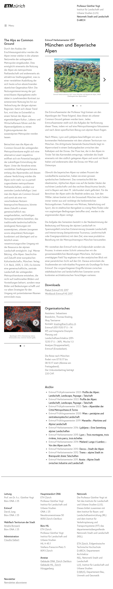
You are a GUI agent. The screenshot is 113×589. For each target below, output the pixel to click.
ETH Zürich (82, 543)
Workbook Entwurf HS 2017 (59, 293)
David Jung (9, 511)
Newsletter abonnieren (15, 582)
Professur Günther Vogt (88, 5)
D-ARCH (81, 20)
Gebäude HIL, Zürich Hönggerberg (50, 566)
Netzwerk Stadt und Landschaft (93, 16)
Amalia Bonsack (12, 525)
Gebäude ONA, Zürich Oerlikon (56, 561)
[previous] (49, 79)
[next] (104, 79)
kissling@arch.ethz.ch (65, 323)
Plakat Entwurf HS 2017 (56, 290)
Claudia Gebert (11, 539)
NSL (79, 557)
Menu (9, 25)
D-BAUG (81, 571)
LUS (79, 564)
